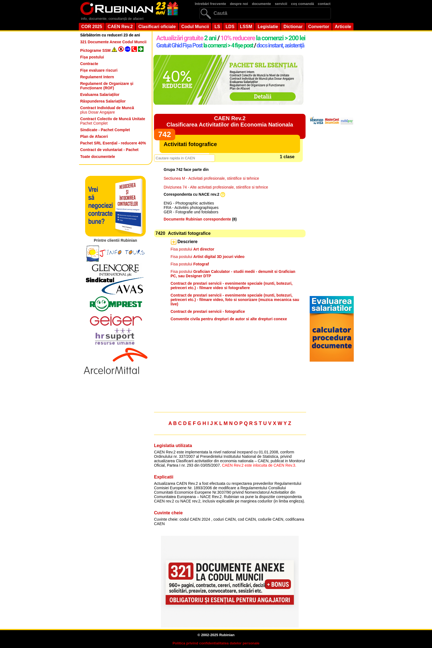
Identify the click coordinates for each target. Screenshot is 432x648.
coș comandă (302, 4)
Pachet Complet (112, 121)
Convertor (318, 26)
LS (217, 26)
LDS (230, 26)
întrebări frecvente (210, 4)
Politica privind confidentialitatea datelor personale (216, 643)
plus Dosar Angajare (107, 110)
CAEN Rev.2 (120, 26)
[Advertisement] (230, 369)
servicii (281, 4)
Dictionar (293, 26)
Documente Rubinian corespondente (197, 219)
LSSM (246, 26)
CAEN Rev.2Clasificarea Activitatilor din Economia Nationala (229, 121)
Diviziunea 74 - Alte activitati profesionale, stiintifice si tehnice (216, 187)
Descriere (187, 241)
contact (324, 4)
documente (261, 4)
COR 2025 (91, 26)
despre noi (239, 4)
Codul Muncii (195, 26)
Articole (343, 26)
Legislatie (268, 26)
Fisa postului (192, 249)
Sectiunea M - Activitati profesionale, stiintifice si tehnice (211, 178)
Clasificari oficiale (157, 26)
